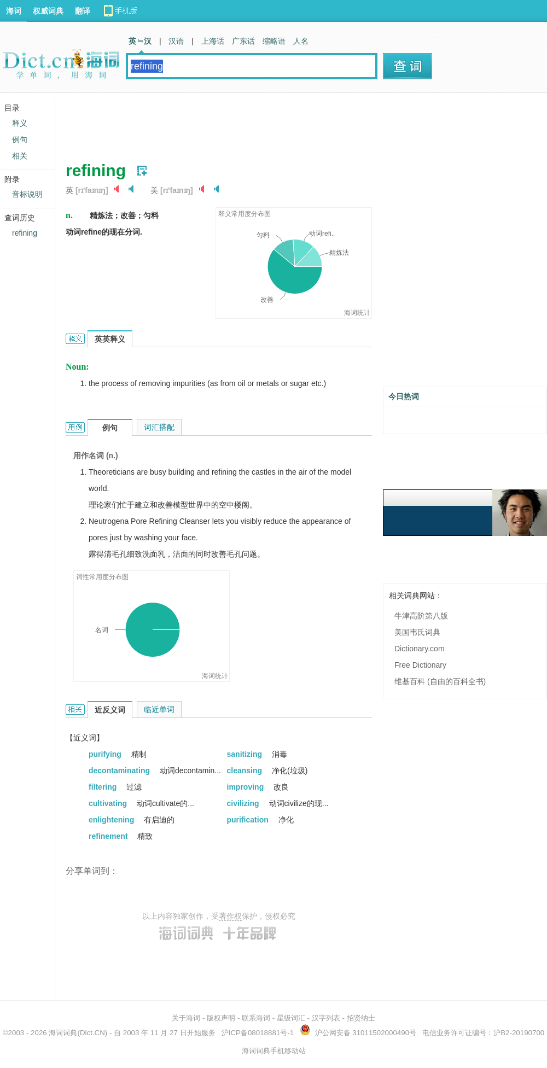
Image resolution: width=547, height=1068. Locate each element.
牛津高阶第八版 (421, 615)
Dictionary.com (419, 648)
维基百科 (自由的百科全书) (440, 681)
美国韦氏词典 (417, 632)
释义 (19, 123)
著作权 (230, 916)
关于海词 (186, 1018)
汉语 (176, 41)
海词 (13, 11)
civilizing (244, 803)
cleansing (245, 770)
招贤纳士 (361, 1018)
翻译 (82, 11)
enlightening (112, 819)
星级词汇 (291, 1018)
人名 (301, 41)
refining (24, 233)
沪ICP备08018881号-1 (258, 1033)
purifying (106, 754)
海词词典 (63, 1033)
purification (249, 819)
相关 (19, 155)
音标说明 (27, 194)
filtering (104, 787)
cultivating (109, 803)
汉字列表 (326, 1018)
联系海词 (256, 1018)
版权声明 (221, 1018)
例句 (19, 139)
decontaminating (120, 770)
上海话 (212, 41)
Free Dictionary (420, 665)
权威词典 (48, 11)
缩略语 (274, 41)
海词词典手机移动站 (274, 1051)
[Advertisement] (265, 123)
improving (246, 787)
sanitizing (245, 754)
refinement (109, 836)
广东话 (243, 41)
